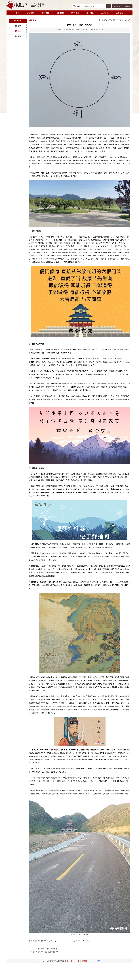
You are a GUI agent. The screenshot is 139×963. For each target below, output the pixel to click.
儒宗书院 (75, 13)
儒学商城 (127, 6)
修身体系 (17, 31)
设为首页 (117, 6)
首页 (17, 13)
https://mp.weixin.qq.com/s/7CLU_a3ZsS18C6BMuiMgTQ (71, 941)
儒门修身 (60, 13)
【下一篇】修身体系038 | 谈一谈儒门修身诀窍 (43, 952)
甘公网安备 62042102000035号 (89, 961)
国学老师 (45, 13)
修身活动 (17, 26)
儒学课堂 (30, 13)
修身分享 (17, 36)
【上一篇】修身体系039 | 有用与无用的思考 (43, 949)
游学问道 (90, 13)
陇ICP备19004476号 (73, 961)
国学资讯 (105, 13)
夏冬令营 (119, 13)
